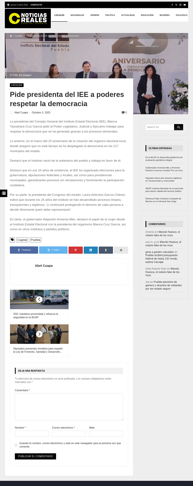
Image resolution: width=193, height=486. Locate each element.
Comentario (22, 355)
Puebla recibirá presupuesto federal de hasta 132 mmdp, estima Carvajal (161, 258)
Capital (22, 240)
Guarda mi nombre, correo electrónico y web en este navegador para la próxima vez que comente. (70, 410)
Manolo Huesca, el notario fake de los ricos (162, 272)
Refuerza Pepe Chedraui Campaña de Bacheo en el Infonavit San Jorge (163, 200)
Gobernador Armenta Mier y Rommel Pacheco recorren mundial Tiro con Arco (164, 169)
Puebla (35, 240)
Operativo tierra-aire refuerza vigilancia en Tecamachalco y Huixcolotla (163, 179)
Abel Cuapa (43, 265)
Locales (18, 36)
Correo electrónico (63, 393)
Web (92, 393)
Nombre (20, 393)
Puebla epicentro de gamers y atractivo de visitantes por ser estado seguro (163, 285)
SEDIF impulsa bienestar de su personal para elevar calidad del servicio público (164, 189)
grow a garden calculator (159, 252)
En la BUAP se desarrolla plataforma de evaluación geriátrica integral (164, 158)
